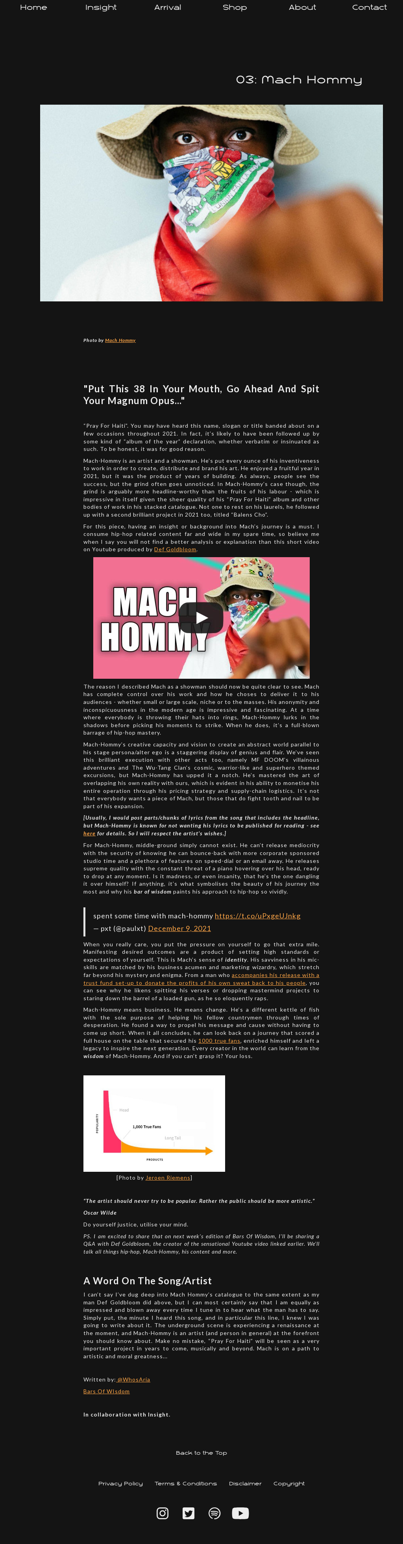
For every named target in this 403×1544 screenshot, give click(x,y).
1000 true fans (219, 1040)
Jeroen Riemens (168, 1177)
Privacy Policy (120, 1484)
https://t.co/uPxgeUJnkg (258, 915)
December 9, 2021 (179, 928)
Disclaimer (245, 1484)
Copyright (289, 1484)
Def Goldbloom (175, 549)
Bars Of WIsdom (106, 1391)
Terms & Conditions (186, 1484)
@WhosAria (133, 1379)
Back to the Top (201, 1453)
